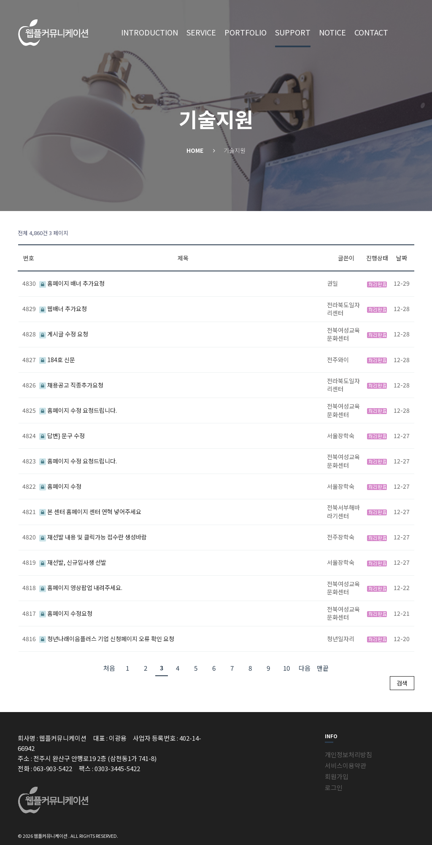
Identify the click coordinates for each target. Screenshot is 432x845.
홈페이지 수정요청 (65, 613)
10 (286, 668)
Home (194, 150)
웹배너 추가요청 (63, 308)
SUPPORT (292, 32)
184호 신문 (57, 359)
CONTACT (371, 32)
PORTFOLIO (245, 32)
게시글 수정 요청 (63, 334)
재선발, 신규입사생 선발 (72, 562)
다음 (304, 668)
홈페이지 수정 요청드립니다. (78, 410)
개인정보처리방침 (348, 754)
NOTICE (332, 32)
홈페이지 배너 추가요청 (72, 283)
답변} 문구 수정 (62, 435)
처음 (109, 668)
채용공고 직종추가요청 (71, 385)
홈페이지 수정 (60, 486)
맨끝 (323, 668)
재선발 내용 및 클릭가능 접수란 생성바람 (93, 537)
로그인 (334, 787)
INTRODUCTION (149, 32)
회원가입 (336, 776)
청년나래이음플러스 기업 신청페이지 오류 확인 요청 (106, 638)
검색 (402, 683)
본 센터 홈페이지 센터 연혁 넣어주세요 (90, 511)
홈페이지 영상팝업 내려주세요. (80, 587)
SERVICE (201, 32)
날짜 (401, 258)
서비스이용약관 (345, 765)
